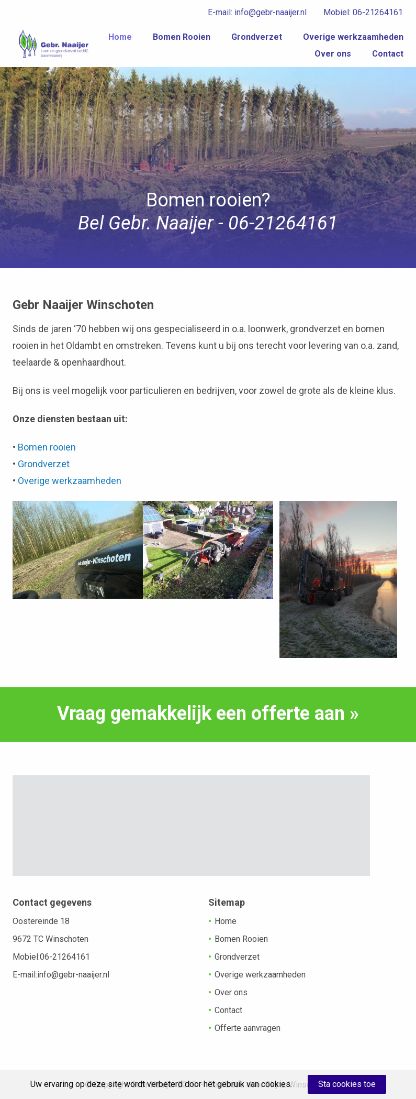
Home (241, 42)
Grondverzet (378, 42)
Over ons (332, 58)
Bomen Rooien (303, 42)
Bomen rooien (48, 447)
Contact (387, 58)
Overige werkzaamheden (243, 58)
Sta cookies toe (347, 1084)
